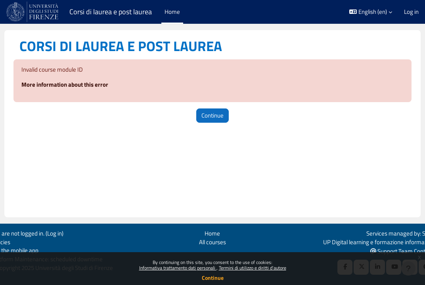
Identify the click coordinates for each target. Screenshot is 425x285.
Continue (213, 278)
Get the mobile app (29, 250)
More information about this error (79, 85)
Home (212, 232)
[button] (370, 12)
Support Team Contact (387, 250)
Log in (411, 12)
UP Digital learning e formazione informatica (363, 241)
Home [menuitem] (172, 11)
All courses (212, 241)
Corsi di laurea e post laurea (110, 11)
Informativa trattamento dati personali (177, 268)
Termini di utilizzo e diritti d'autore (252, 268)
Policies (15, 241)
